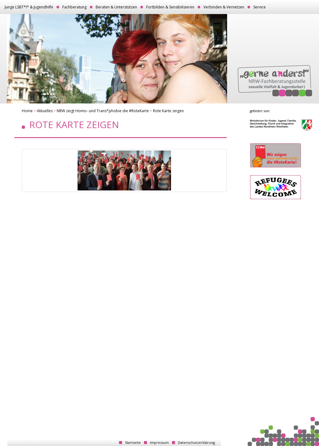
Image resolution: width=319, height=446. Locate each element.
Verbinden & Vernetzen (223, 7)
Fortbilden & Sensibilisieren (170, 7)
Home (27, 110)
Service (259, 7)
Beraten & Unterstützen (116, 7)
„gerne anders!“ (275, 80)
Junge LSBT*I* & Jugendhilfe (29, 7)
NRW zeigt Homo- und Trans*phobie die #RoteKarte (103, 110)
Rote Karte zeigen (168, 110)
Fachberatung (74, 7)
